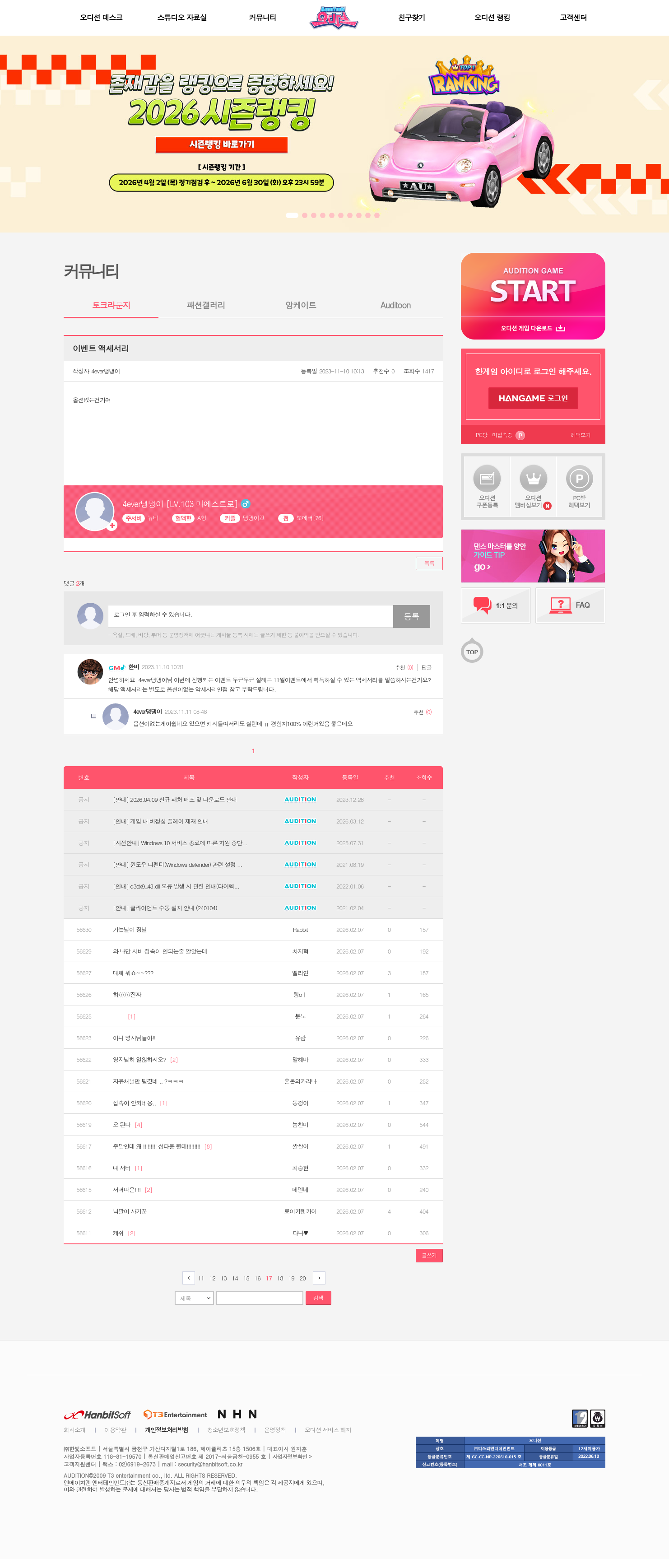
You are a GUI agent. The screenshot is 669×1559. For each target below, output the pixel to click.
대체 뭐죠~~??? (133, 973)
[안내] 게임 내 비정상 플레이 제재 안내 (160, 821)
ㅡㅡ (124, 1016)
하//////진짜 (127, 994)
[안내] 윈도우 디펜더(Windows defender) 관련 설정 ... (177, 864)
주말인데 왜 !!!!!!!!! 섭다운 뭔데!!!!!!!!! (162, 1146)
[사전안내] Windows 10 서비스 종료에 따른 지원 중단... (180, 843)
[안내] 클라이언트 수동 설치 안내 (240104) (165, 908)
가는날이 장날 (130, 929)
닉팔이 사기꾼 (130, 1211)
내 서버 (127, 1168)
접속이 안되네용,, (140, 1103)
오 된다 (127, 1124)
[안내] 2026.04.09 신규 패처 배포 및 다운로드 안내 (175, 799)
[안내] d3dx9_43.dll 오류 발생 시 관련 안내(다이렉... (176, 886)
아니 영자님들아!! (134, 1038)
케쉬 (124, 1233)
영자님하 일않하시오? (145, 1059)
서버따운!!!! (132, 1189)
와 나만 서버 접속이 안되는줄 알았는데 (160, 951)
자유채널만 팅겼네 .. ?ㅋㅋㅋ (148, 1081)
